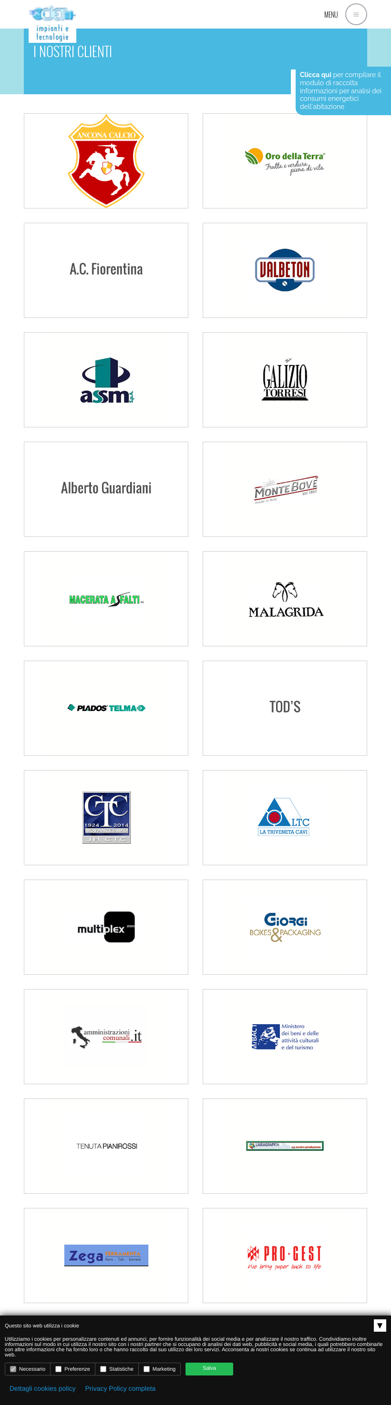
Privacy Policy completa (120, 1388)
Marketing (159, 1369)
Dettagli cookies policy (43, 1388)
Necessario (27, 1369)
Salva (209, 1368)
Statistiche (117, 1369)
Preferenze (72, 1369)
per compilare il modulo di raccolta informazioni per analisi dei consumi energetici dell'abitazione (340, 90)
